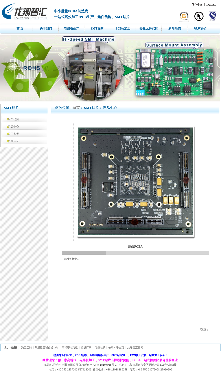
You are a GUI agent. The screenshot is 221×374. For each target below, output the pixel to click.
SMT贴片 (97, 28)
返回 (203, 329)
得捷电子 (100, 347)
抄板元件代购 (149, 28)
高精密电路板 (70, 347)
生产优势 (13, 119)
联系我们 (200, 28)
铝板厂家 (86, 347)
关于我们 (46, 28)
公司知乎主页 (116, 347)
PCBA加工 (123, 28)
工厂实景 (13, 133)
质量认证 (13, 141)
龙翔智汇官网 (135, 347)
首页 (76, 108)
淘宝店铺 (26, 347)
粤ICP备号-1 (103, 364)
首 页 (20, 28)
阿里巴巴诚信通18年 (47, 347)
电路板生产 (71, 28)
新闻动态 (174, 28)
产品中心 (13, 126)
